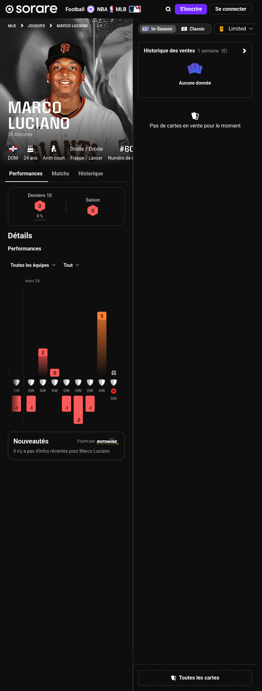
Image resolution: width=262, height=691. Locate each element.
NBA (105, 9)
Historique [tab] (91, 173)
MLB (128, 9)
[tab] (193, 28)
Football (80, 9)
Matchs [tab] (60, 173)
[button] (168, 9)
